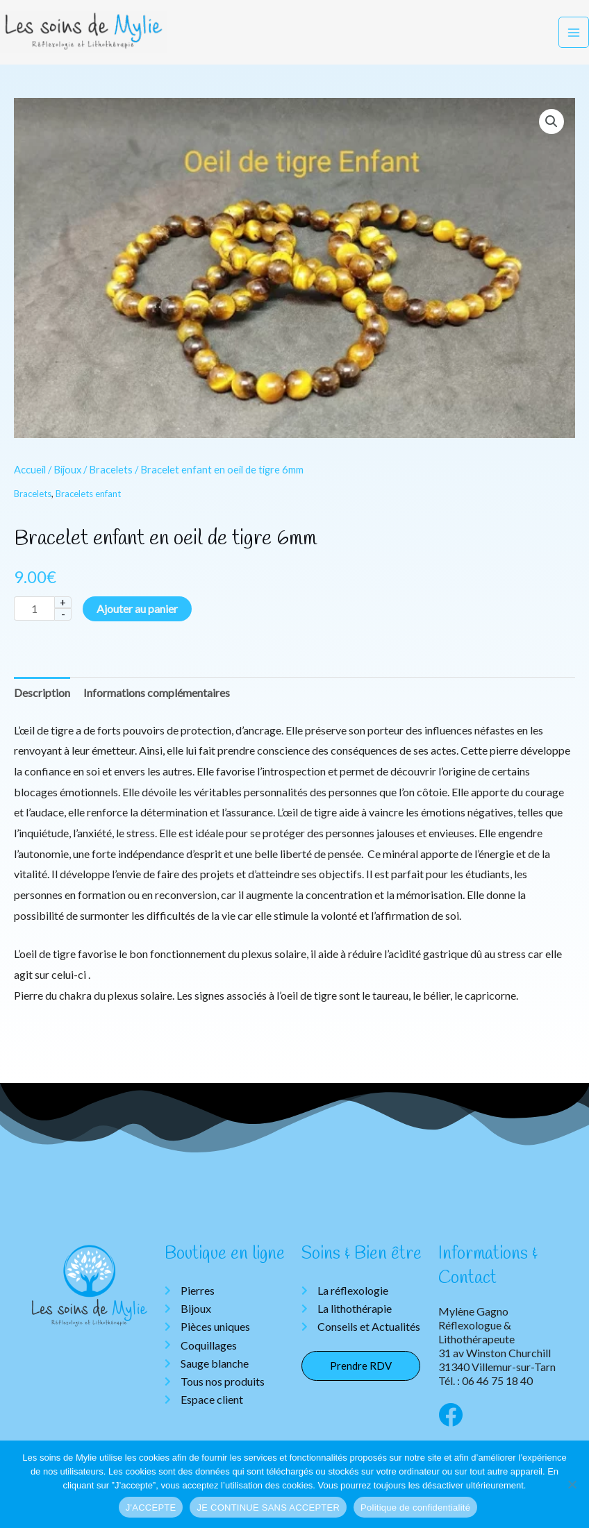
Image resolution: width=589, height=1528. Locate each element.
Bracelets (111, 478)
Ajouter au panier (137, 617)
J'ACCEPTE (151, 1507)
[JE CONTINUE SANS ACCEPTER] (572, 1484)
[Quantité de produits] (34, 617)
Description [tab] (42, 701)
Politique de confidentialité (415, 1507)
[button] (551, 130)
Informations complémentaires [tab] (156, 701)
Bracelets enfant (88, 502)
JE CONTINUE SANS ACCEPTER (268, 1507)
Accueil (30, 478)
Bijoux (67, 478)
